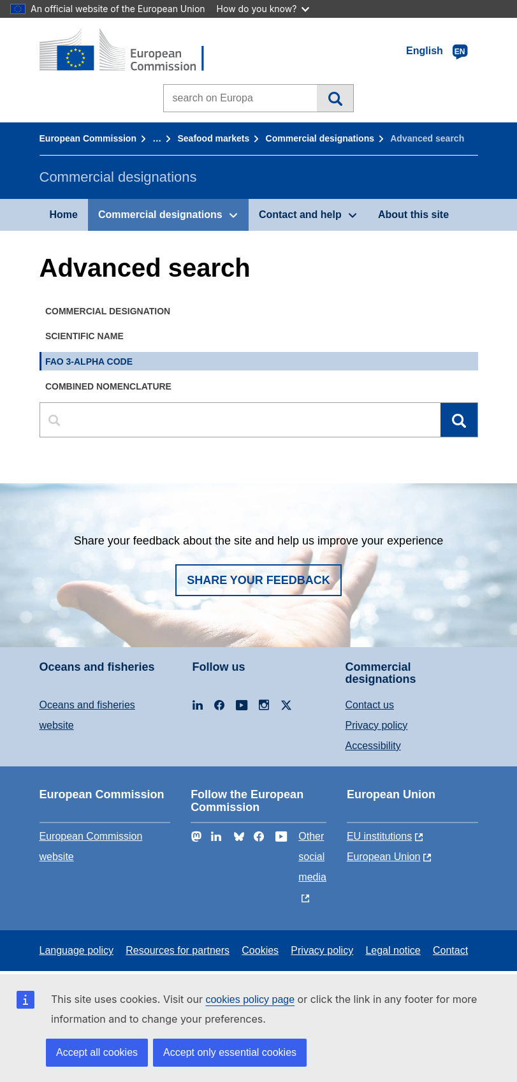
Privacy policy (377, 725)
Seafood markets (214, 138)
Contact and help (300, 214)
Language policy (77, 950)
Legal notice (392, 950)
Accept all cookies (97, 1052)
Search (335, 98)
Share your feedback (258, 580)
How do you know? (263, 8)
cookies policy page (250, 999)
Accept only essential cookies (229, 1052)
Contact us (370, 704)
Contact (450, 950)
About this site (413, 214)
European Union (384, 856)
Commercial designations (320, 138)
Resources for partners (177, 950)
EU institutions (379, 836)
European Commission (88, 138)
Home (64, 214)
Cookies (260, 950)
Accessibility (373, 745)
